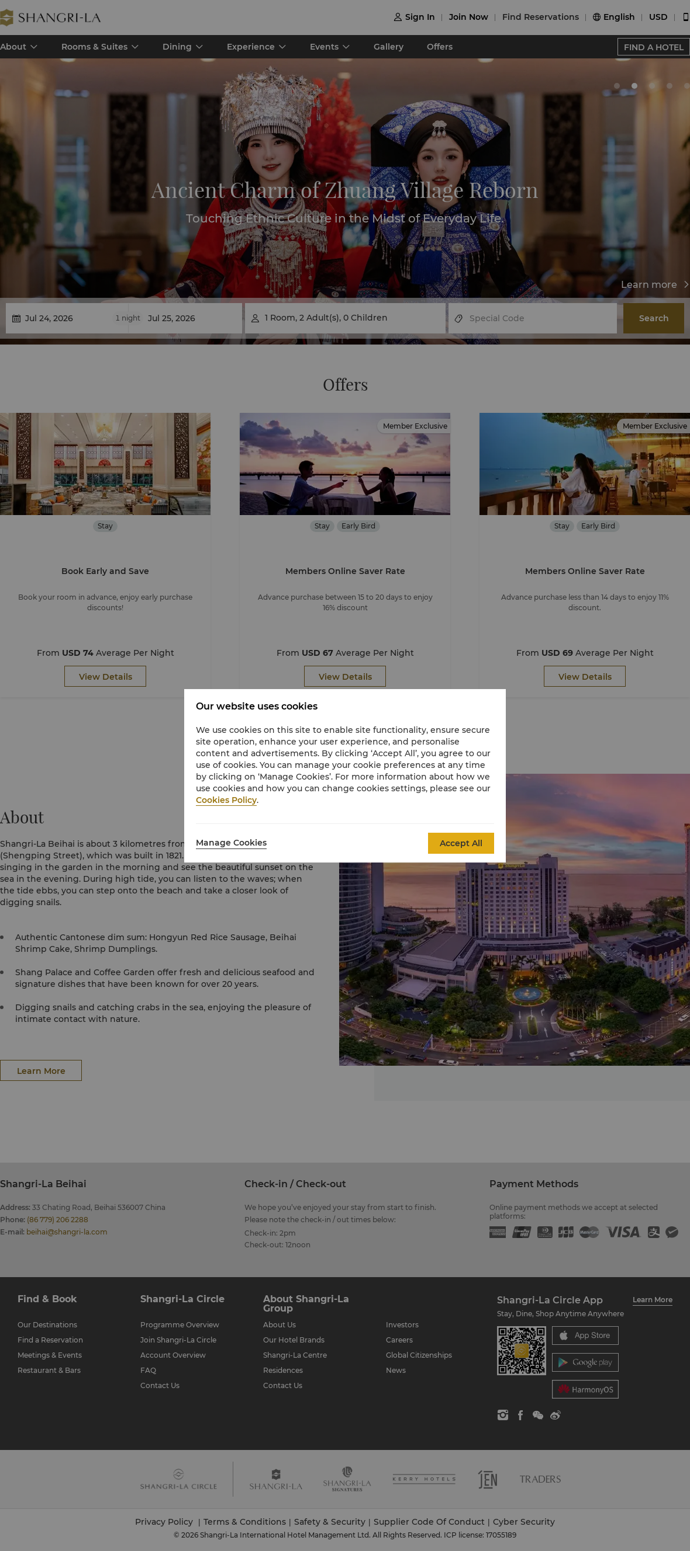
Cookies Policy (226, 800)
